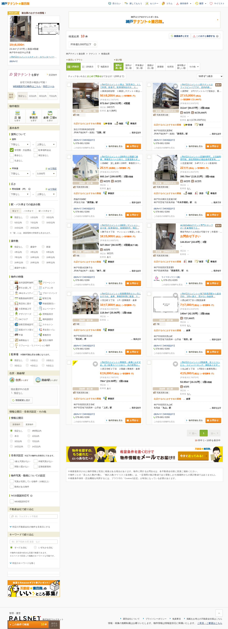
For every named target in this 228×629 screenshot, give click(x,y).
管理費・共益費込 (22, 150)
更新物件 (29, 424)
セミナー (154, 3)
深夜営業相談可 (26, 324)
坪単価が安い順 (139, 66)
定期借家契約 (44, 467)
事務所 (34, 119)
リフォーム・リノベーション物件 (34, 345)
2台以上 (50, 360)
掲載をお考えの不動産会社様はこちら (204, 619)
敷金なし (18, 155)
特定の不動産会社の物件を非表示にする (31, 527)
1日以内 (32, 96)
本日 (16, 436)
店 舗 (17, 119)
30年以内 (50, 263)
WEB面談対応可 (22, 502)
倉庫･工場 (50, 119)
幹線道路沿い (49, 304)
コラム (169, 3)
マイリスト (219, 3)
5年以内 (50, 252)
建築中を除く (20, 268)
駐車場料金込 (44, 150)
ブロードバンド (50, 293)
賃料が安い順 (128, 66)
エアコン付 (48, 288)
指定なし (22, 96)
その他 (192, 66)
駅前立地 (47, 298)
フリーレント (49, 283)
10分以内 (50, 223)
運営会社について (131, 619)
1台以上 (34, 360)
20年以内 (18, 263)
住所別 (170, 66)
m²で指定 (52, 168)
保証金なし (43, 155)
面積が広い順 (150, 66)
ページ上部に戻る (219, 613)
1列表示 (90, 66)
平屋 (21, 335)
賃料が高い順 (118, 66)
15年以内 (50, 257)
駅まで (15, 211)
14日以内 (36, 447)
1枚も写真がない (22, 461)
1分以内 (34, 217)
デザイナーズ (25, 314)
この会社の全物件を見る (84, 148)
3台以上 (18, 366)
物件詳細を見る (116, 146)
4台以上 (34, 366)
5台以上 (50, 366)
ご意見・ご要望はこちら (209, 623)
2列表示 (75, 66)
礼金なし (18, 161)
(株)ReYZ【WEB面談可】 (84, 140)
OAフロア (23, 319)
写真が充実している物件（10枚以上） (32, 481)
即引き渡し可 (25, 288)
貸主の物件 (48, 340)
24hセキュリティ (26, 293)
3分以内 (50, 217)
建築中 (33, 247)
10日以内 (18, 447)
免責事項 (176, 619)
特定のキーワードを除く (23, 563)
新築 (48, 247)
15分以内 (18, 228)
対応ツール (48, 86)
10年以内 (34, 257)
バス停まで (28, 211)
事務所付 (47, 335)
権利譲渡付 (48, 319)
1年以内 (18, 252)
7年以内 (18, 257)
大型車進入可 (25, 309)
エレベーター (49, 309)
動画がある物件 (21, 487)
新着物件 (16, 424)
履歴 (201, 3)
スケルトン (48, 324)
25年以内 (34, 263)
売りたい (116, 3)
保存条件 (184, 3)
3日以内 (43, 96)
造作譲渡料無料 (26, 283)
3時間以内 (36, 431)
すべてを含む (20, 548)
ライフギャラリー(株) (170, 277)
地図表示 (105, 66)
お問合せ (134, 146)
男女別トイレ (49, 330)
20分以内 (34, 228)
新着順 (160, 66)
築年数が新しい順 (181, 66)
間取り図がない (21, 467)
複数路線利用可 (26, 298)
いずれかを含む (45, 548)
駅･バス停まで (45, 211)
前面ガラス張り (26, 330)
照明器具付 (48, 314)
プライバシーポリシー (156, 619)
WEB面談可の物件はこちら (27, 86)
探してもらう (136, 3)
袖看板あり (24, 340)
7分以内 (34, 223)
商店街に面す (25, 304)
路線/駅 (50, 379)
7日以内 (53, 96)
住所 (22, 379)
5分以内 (18, 223)
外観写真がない (45, 461)
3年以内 (34, 252)
